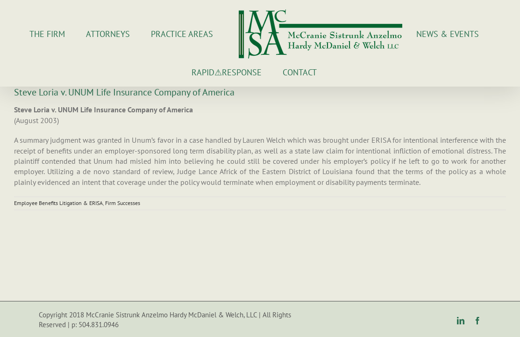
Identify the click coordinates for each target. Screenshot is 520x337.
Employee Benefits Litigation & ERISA (58, 202)
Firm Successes (122, 202)
